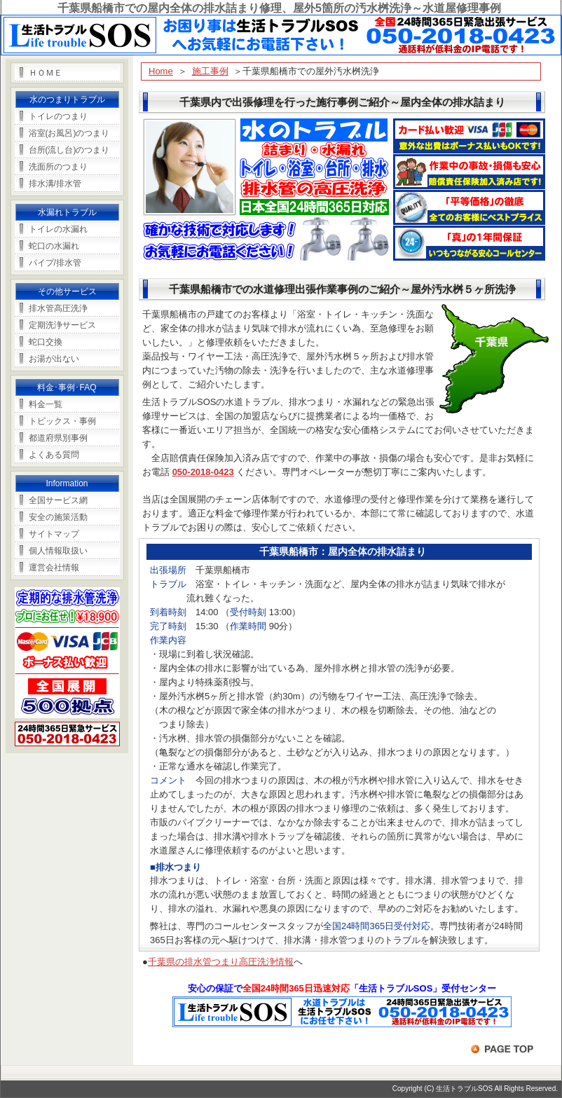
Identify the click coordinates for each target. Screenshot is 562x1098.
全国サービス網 (58, 500)
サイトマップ (54, 534)
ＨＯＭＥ (45, 73)
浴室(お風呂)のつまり (69, 133)
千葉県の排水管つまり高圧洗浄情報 (221, 961)
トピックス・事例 (62, 421)
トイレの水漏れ (58, 229)
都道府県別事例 (58, 438)
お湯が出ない (54, 359)
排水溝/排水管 (55, 183)
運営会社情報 (54, 567)
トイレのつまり (58, 116)
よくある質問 (54, 455)
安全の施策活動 (58, 517)
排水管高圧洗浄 (58, 308)
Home (161, 71)
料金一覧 (45, 404)
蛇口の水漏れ (54, 246)
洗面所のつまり (58, 167)
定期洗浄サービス (62, 325)
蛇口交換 (45, 342)
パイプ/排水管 (55, 263)
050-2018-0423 (203, 472)
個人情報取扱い (58, 551)
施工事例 (210, 71)
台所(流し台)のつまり (69, 150)
